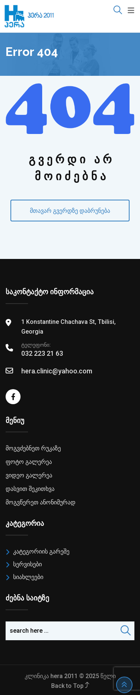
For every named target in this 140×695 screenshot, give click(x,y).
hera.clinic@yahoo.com (56, 371)
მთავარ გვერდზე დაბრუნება (70, 210)
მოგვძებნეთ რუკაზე (33, 448)
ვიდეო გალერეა (29, 475)
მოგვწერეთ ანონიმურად (40, 502)
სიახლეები (28, 577)
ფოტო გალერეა (29, 461)
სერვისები (27, 564)
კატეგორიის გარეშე (41, 551)
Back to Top (70, 685)
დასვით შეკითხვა (30, 488)
